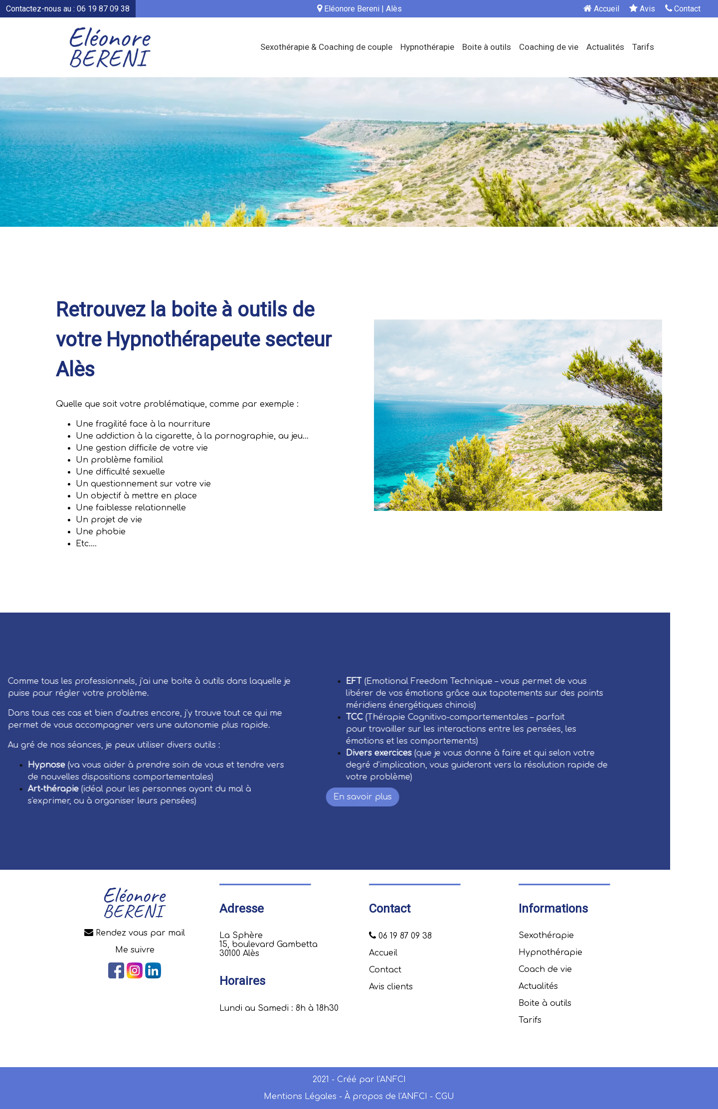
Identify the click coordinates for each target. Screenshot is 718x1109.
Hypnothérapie (427, 47)
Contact (683, 8)
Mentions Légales (300, 1096)
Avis (642, 8)
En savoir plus (37, 796)
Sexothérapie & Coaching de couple (326, 47)
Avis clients (391, 986)
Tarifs (643, 47)
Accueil (601, 8)
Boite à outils (486, 47)
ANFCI (393, 1079)
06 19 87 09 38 (400, 936)
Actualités (605, 47)
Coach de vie (545, 969)
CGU (444, 1096)
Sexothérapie (546, 935)
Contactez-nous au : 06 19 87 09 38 (68, 8)
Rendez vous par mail (134, 933)
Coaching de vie (548, 47)
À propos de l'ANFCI (386, 1096)
